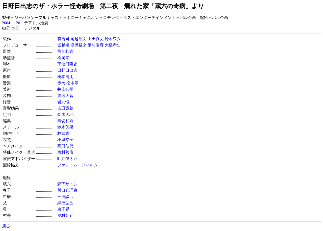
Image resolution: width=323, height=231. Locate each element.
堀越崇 (63, 45)
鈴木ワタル (115, 39)
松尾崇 (63, 58)
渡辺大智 (65, 95)
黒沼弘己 (65, 203)
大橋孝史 (113, 45)
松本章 (72, 83)
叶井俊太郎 (67, 159)
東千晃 (63, 209)
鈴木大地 (65, 114)
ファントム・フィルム (79, 165)
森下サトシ (67, 184)
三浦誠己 (65, 196)
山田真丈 (96, 39)
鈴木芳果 (65, 127)
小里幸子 (65, 140)
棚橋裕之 (78, 45)
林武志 (63, 133)
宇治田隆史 (67, 64)
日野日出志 (67, 70)
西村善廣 (65, 152)
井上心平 (65, 89)
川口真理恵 (67, 190)
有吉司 (63, 39)
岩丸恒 (63, 102)
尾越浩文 (78, 39)
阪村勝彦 (96, 45)
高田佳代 (65, 146)
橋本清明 (65, 76)
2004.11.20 (11, 23)
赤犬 (61, 83)
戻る (6, 226)
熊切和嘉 (65, 51)
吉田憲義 (65, 108)
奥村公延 (65, 215)
